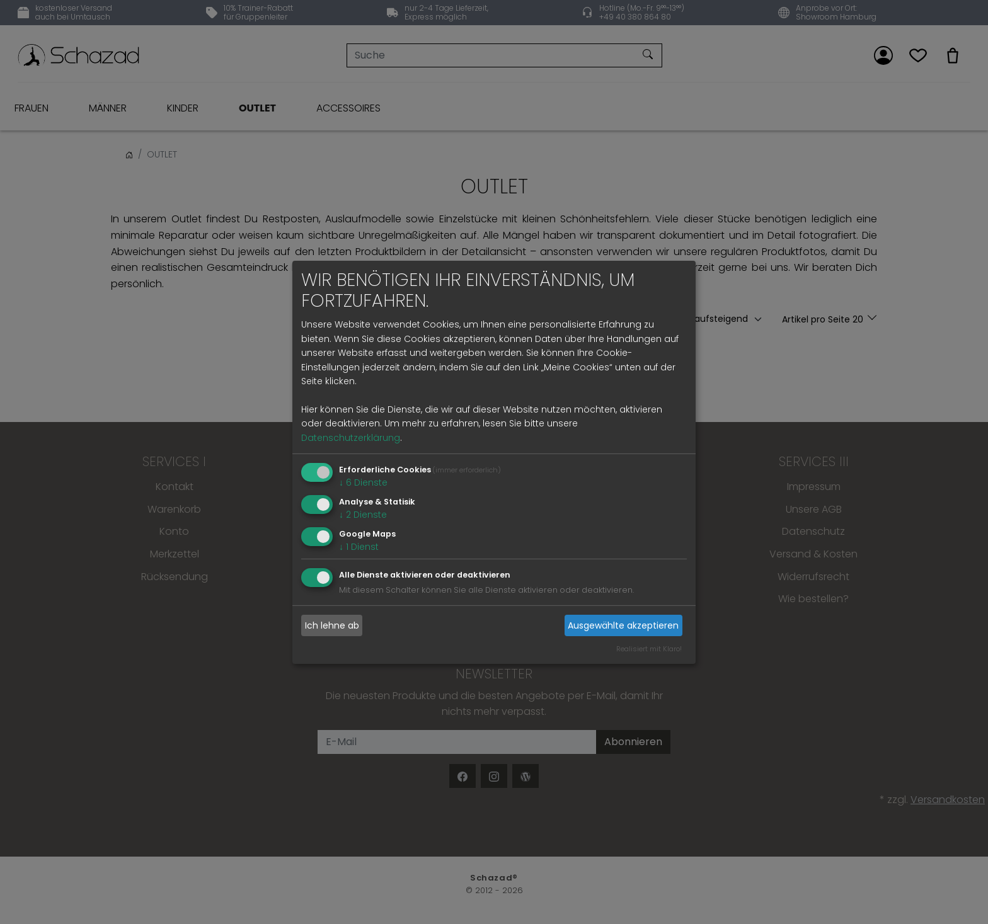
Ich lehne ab (332, 625)
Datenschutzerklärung (350, 437)
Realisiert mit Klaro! (649, 649)
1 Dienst (359, 546)
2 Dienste (363, 514)
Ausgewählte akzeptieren (623, 625)
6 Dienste (363, 482)
